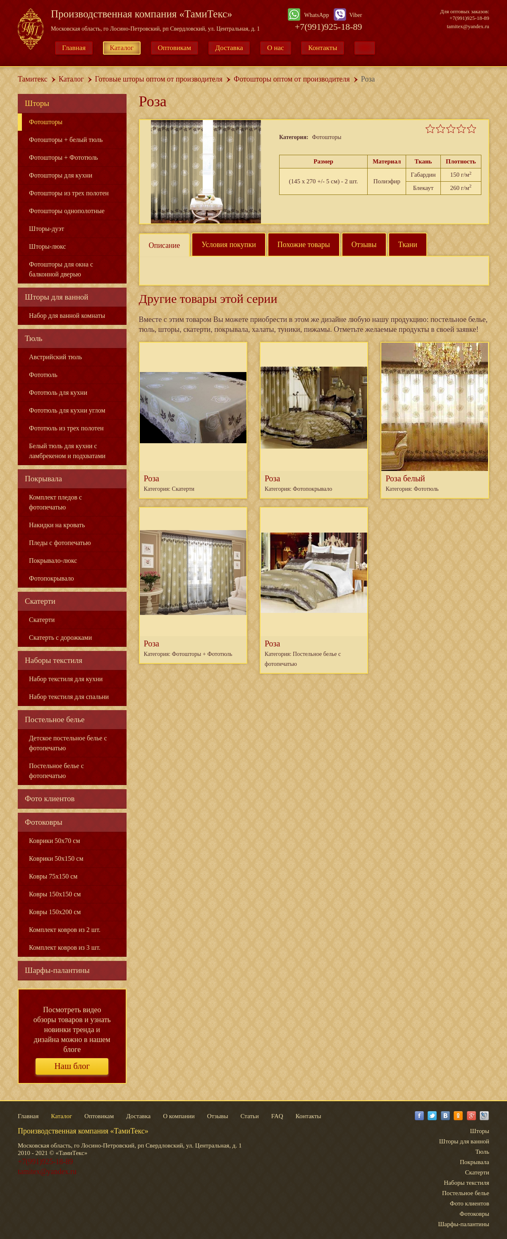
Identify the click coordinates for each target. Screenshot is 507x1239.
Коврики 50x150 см (56, 858)
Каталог (122, 48)
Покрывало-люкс (53, 560)
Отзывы (364, 244)
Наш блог (72, 1066)
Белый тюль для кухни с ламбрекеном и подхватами (67, 450)
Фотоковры (43, 822)
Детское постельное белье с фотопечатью (68, 743)
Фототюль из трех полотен (66, 428)
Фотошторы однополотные (67, 210)
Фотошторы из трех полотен (69, 193)
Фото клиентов (50, 798)
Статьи (249, 1116)
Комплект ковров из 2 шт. (64, 929)
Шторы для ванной (56, 297)
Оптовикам (174, 48)
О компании (179, 1116)
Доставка (229, 48)
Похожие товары (303, 244)
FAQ (277, 1116)
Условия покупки (228, 244)
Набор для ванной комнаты (67, 315)
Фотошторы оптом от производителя (292, 79)
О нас (275, 48)
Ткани (407, 244)
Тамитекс (33, 79)
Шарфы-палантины (57, 970)
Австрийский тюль (55, 356)
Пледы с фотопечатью (60, 542)
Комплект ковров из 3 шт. (64, 947)
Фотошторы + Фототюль (63, 157)
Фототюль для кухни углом (67, 410)
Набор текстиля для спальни (69, 696)
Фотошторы (45, 121)
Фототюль (43, 374)
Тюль (34, 338)
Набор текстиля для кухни (66, 678)
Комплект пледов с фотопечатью (55, 502)
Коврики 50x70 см (54, 840)
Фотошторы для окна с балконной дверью (61, 269)
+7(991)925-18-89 (328, 27)
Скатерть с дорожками (60, 637)
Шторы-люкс (47, 246)
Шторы (37, 103)
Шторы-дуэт (46, 228)
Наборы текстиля (53, 660)
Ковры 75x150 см (53, 876)
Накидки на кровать (57, 524)
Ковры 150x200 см (55, 911)
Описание (164, 245)
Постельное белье (55, 719)
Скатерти (40, 601)
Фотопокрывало (51, 578)
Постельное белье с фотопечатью (56, 770)
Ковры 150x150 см (55, 894)
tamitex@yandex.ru (468, 26)
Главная (74, 48)
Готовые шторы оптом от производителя (158, 79)
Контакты (322, 48)
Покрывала (43, 478)
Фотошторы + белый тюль (66, 139)
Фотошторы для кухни (60, 175)
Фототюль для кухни (58, 392)
